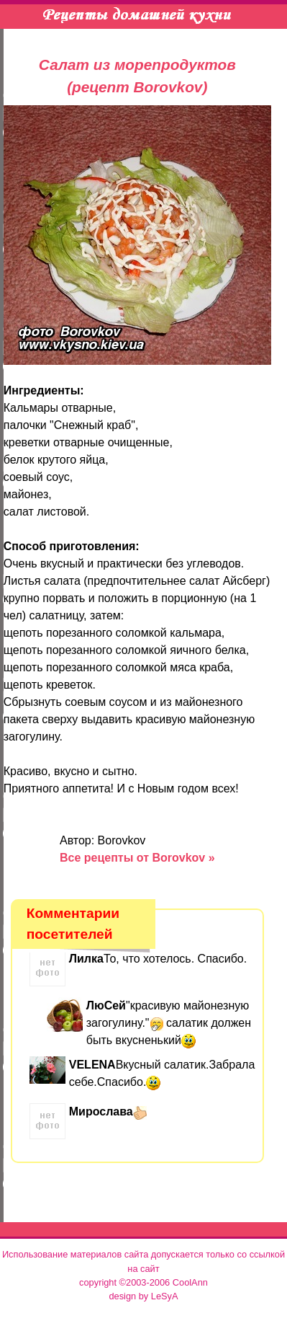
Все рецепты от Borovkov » (137, 858)
